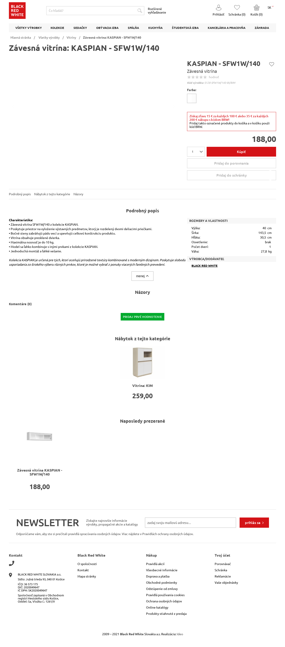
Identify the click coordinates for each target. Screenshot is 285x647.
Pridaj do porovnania (231, 163)
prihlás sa (253, 523)
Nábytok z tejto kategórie (52, 194)
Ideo (180, 634)
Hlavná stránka (20, 37)
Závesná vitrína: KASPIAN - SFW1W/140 (112, 37)
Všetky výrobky (49, 37)
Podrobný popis (20, 194)
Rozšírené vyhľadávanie (157, 10)
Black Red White (204, 265)
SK (271, 7)
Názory (78, 194)
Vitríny (71, 37)
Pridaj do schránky (245, 175)
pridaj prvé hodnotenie (142, 316)
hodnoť (214, 77)
